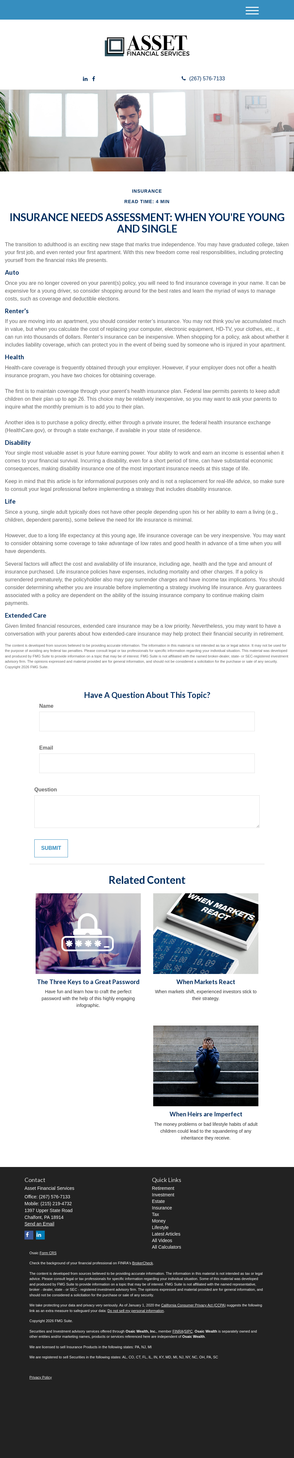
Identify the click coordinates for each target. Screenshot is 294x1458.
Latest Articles (166, 1234)
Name (46, 706)
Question (45, 789)
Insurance (162, 1207)
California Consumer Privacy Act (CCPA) (193, 1305)
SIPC (188, 1331)
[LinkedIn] (85, 79)
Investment (163, 1194)
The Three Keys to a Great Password (88, 981)
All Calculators (166, 1247)
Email (46, 748)
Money (159, 1220)
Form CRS (48, 1253)
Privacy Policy (40, 1377)
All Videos (162, 1240)
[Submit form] (51, 848)
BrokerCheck (142, 1263)
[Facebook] (93, 79)
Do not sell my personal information (135, 1311)
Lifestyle (160, 1227)
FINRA (177, 1331)
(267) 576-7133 (203, 78)
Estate (158, 1201)
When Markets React (205, 981)
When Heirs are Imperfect (206, 1114)
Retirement (163, 1188)
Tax (155, 1214)
